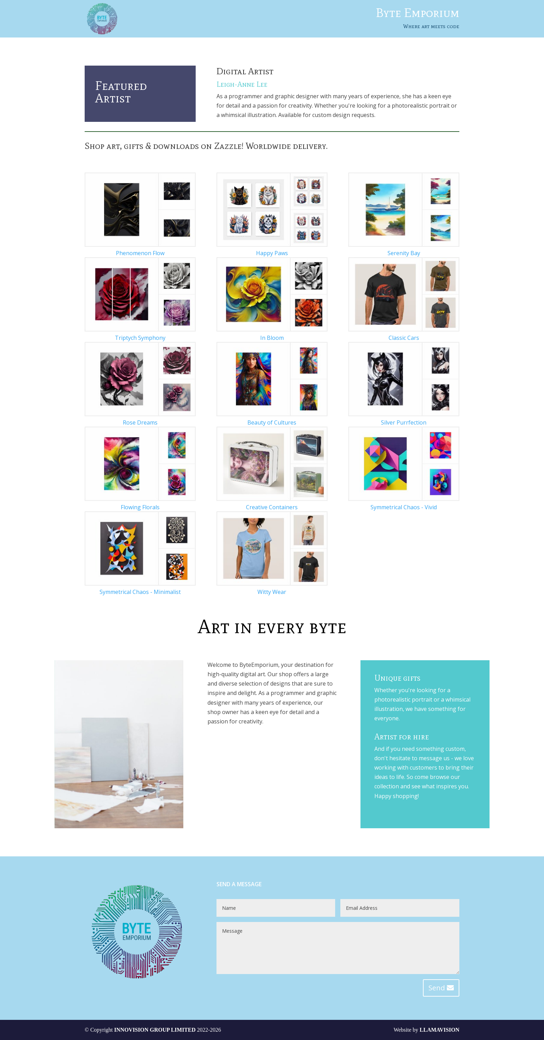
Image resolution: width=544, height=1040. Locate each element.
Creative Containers (272, 507)
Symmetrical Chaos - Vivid (404, 507)
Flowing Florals (140, 507)
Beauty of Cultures (271, 422)
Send (436, 987)
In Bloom (272, 338)
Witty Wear (271, 592)
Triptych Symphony (140, 338)
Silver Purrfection (403, 422)
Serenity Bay (404, 253)
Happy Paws (272, 253)
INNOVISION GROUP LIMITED (155, 1030)
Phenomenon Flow (140, 253)
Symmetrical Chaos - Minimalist (140, 592)
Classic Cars (404, 338)
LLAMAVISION (439, 1030)
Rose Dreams (140, 422)
